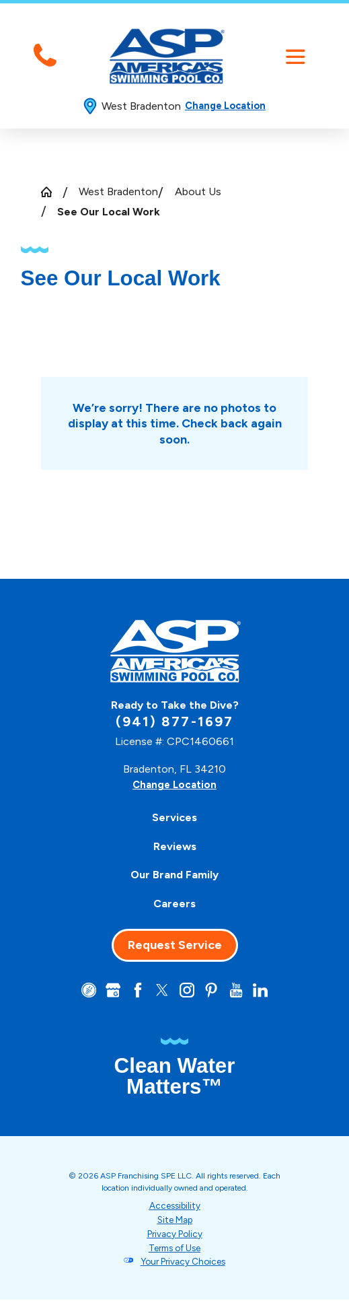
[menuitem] (174, 817)
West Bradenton (118, 191)
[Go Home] (52, 191)
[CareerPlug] (84, 991)
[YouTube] (239, 991)
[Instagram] (188, 991)
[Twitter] (161, 991)
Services (174, 817)
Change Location (225, 106)
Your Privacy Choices (183, 1263)
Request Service (175, 945)
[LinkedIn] (265, 991)
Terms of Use (174, 1248)
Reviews (174, 846)
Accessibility (175, 1207)
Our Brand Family (174, 874)
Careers (174, 903)
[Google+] (110, 991)
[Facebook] (136, 991)
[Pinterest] (213, 991)
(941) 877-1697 (174, 721)
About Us (198, 191)
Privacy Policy (174, 1235)
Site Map (175, 1221)
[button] (295, 57)
